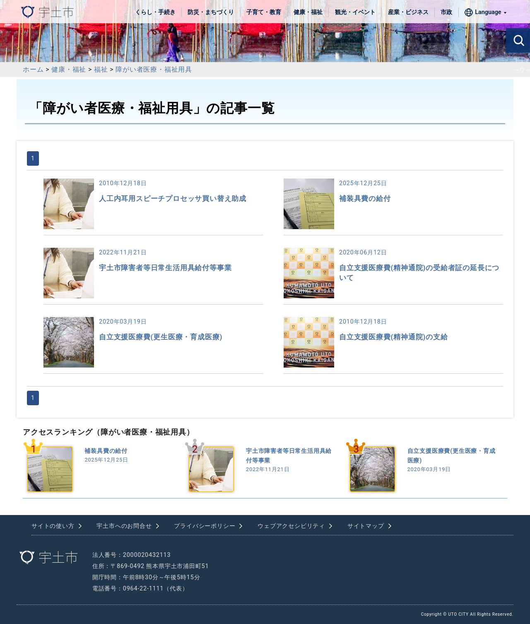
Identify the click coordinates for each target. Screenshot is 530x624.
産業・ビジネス (408, 12)
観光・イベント (355, 12)
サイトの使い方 (53, 526)
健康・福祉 (308, 12)
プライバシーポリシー (204, 526)
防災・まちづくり (211, 12)
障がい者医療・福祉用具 (154, 69)
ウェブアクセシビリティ (291, 526)
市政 (446, 12)
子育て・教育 (263, 12)
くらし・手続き (155, 12)
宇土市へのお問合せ (124, 526)
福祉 (101, 69)
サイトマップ (365, 526)
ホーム (33, 69)
